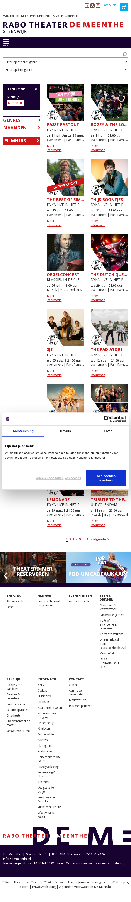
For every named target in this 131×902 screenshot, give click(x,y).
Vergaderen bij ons (18, 731)
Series (10, 607)
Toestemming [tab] (23, 431)
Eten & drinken (40, 16)
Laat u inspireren (17, 704)
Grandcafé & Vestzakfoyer (108, 607)
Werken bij (72, 16)
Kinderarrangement (112, 615)
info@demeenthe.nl (17, 859)
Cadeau (43, 690)
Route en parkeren (80, 706)
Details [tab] (65, 431)
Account (110, 5)
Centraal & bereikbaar (13, 696)
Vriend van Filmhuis (50, 807)
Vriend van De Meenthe (46, 799)
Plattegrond (45, 745)
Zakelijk (57, 16)
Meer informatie (54, 148)
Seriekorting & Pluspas (47, 774)
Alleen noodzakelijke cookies (58, 478)
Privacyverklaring (48, 767)
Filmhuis (22, 16)
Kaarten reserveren (50, 707)
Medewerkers (77, 700)
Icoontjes (43, 702)
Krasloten (44, 728)
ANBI (41, 685)
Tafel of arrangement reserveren (108, 624)
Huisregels (44, 696)
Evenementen (80, 595)
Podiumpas (45, 751)
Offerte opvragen (17, 710)
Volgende (98, 539)
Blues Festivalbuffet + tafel (109, 663)
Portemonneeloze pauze (49, 759)
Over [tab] (108, 431)
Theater (8, 16)
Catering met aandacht (15, 687)
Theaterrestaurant (111, 634)
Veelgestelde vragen (46, 789)
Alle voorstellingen (18, 601)
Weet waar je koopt (46, 814)
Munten (43, 740)
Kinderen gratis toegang (47, 715)
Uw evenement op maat (18, 723)
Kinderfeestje (46, 723)
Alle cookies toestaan (106, 478)
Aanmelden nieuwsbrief (76, 692)
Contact (76, 679)
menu (6, 45)
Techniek (43, 782)
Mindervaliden (46, 734)
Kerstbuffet (107, 653)
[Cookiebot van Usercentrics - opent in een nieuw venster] (107, 419)
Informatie (47, 679)
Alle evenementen (80, 601)
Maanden (15, 128)
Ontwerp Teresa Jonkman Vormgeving (81, 882)
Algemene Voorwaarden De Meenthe (85, 887)
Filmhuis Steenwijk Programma (49, 603)
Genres (11, 120)
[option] (33, 567)
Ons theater (14, 715)
